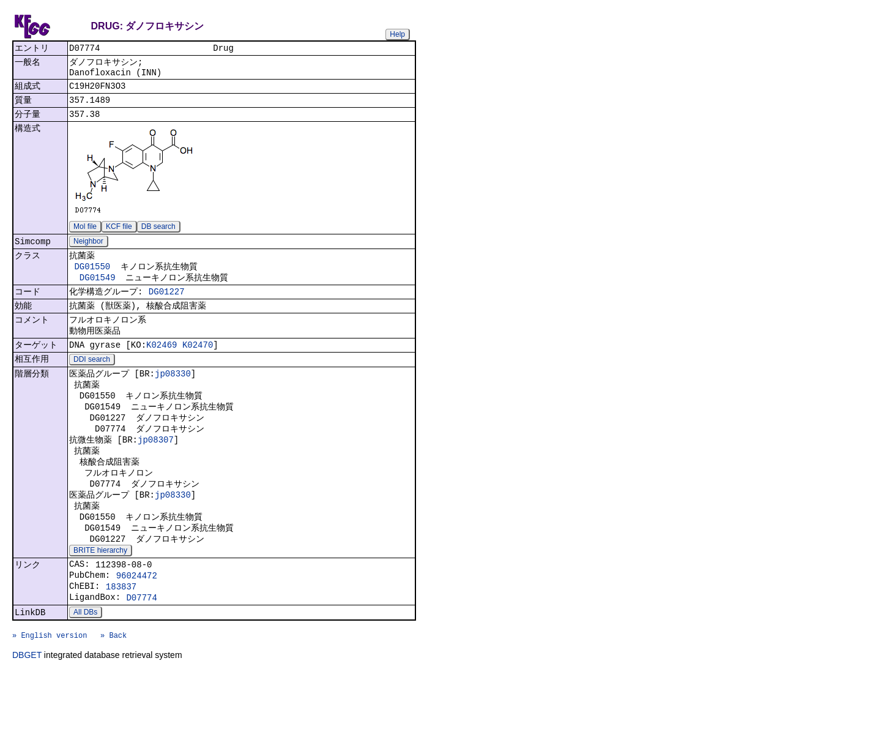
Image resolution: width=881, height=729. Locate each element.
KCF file (119, 235)
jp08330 (173, 396)
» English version (49, 690)
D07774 (141, 647)
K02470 (197, 366)
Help (397, 34)
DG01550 (92, 279)
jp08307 (156, 470)
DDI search (91, 381)
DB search (158, 235)
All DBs (85, 663)
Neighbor (88, 251)
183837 (121, 634)
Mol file (85, 235)
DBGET (27, 712)
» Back (113, 690)
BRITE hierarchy (100, 593)
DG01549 (98, 291)
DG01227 (167, 307)
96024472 (136, 621)
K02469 (161, 366)
